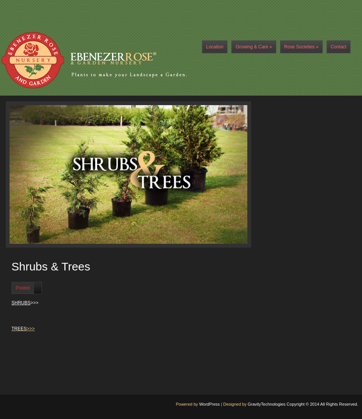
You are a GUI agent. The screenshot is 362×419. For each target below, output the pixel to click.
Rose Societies (301, 47)
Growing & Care (253, 47)
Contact (338, 47)
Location (214, 47)
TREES (19, 328)
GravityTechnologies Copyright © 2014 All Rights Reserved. (303, 404)
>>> (24, 302)
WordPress (209, 404)
